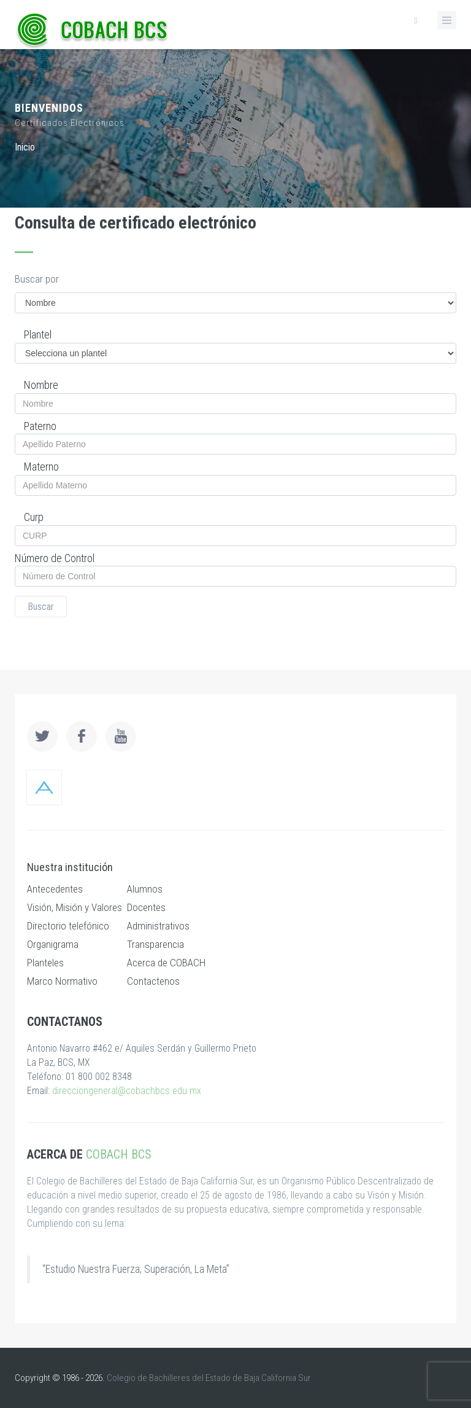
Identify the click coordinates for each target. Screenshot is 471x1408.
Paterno (40, 426)
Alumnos (145, 889)
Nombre (41, 384)
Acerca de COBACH (166, 962)
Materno (41, 466)
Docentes (146, 907)
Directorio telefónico (68, 926)
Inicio (25, 147)
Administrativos (158, 926)
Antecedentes (55, 889)
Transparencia (155, 944)
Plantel (38, 334)
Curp (34, 516)
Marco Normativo (62, 981)
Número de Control (54, 558)
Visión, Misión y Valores (74, 907)
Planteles (45, 962)
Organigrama (52, 944)
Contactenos (153, 981)
